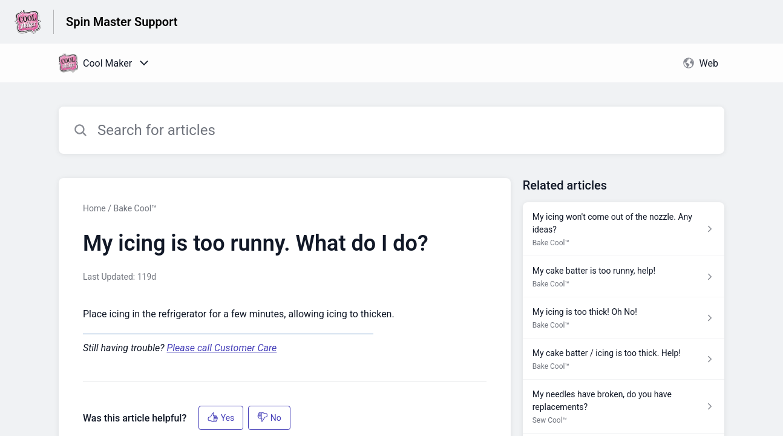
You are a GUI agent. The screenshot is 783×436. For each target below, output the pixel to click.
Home (94, 208)
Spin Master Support (122, 22)
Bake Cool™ (134, 208)
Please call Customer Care (222, 348)
